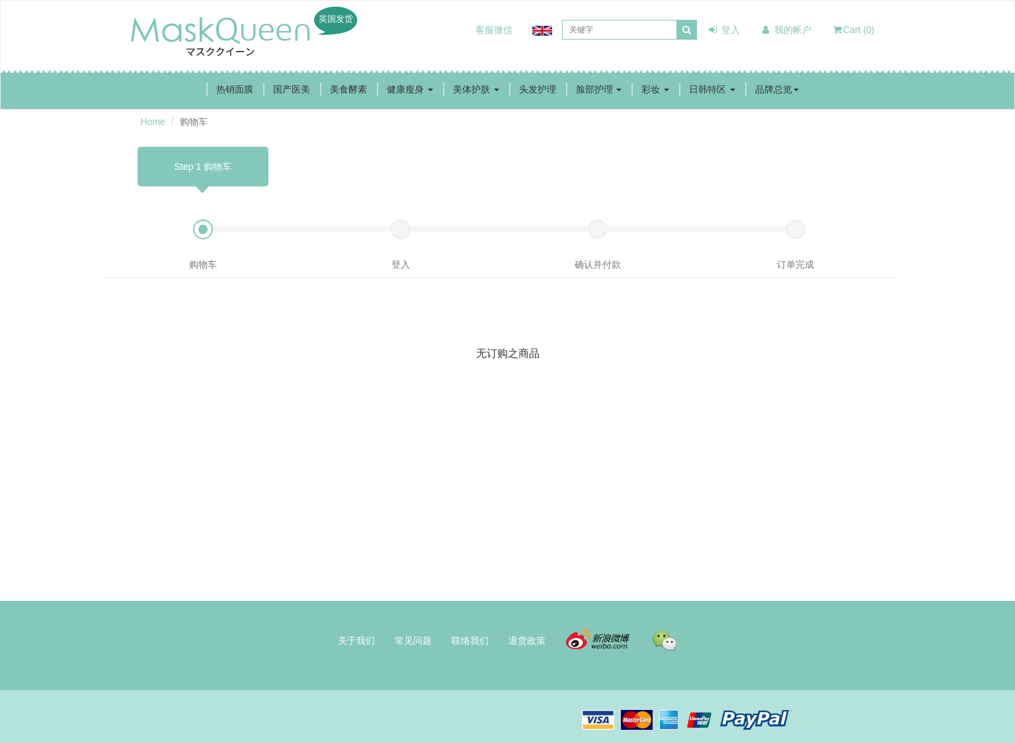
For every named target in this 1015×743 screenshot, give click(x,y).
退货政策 (527, 640)
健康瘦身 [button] (410, 89)
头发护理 (537, 89)
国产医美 (291, 89)
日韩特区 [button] (712, 89)
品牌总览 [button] (777, 89)
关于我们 (356, 640)
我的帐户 (785, 29)
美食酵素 (348, 89)
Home (153, 121)
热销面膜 (234, 89)
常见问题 (413, 640)
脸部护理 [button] (599, 89)
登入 (723, 29)
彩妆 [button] (655, 89)
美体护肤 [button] (476, 89)
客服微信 (493, 29)
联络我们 (470, 640)
